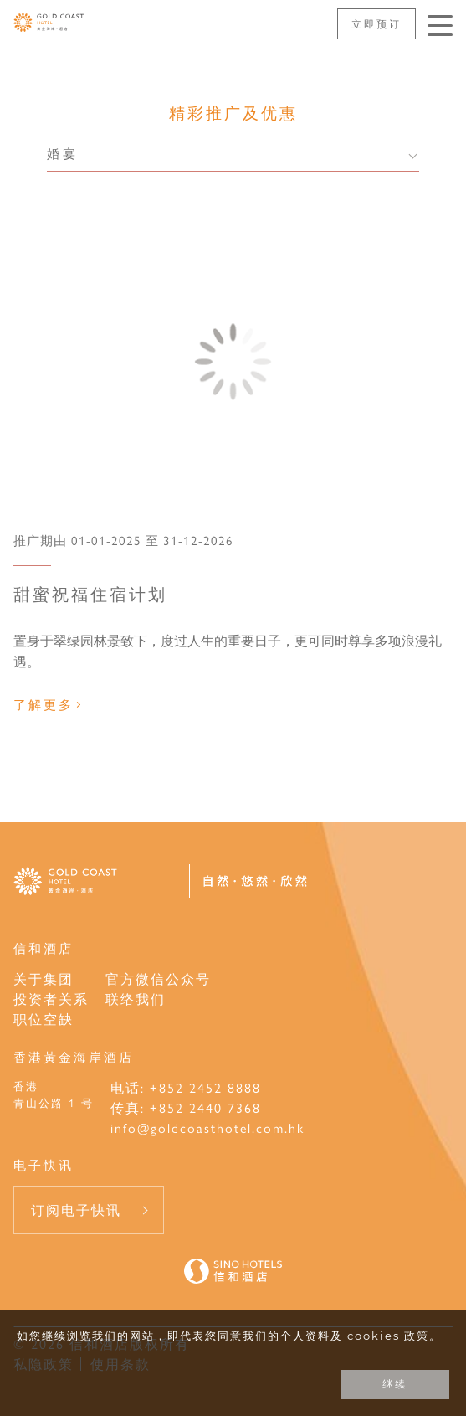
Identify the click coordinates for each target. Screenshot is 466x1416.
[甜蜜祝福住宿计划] (233, 361)
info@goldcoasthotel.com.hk (207, 1127)
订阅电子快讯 (76, 1209)
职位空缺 (43, 1018)
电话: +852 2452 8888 (185, 1087)
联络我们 (135, 998)
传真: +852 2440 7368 (185, 1107)
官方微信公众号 (158, 978)
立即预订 (376, 23)
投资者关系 (51, 998)
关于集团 (43, 978)
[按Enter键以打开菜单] (440, 25)
